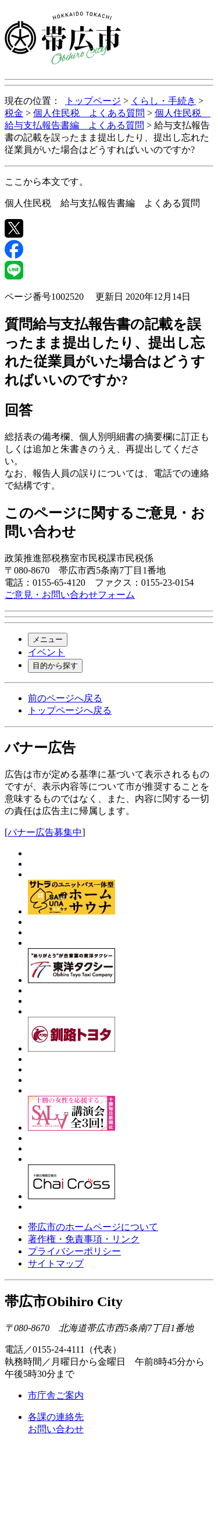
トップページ (93, 101)
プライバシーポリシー (74, 1251)
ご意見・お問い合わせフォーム (70, 595)
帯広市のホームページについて (93, 1227)
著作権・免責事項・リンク (84, 1239)
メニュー (48, 639)
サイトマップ (56, 1263)
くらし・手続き (163, 101)
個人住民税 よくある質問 (89, 113)
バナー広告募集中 (45, 832)
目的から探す (55, 665)
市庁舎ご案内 (56, 1395)
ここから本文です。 (46, 182)
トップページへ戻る (70, 710)
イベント (46, 652)
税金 (14, 113)
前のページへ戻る (65, 698)
